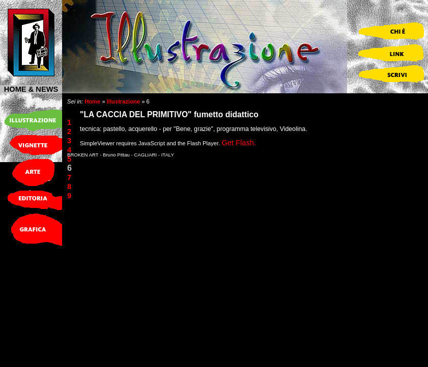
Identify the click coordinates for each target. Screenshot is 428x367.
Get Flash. (238, 143)
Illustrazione (123, 101)
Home (92, 101)
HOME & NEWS (31, 89)
